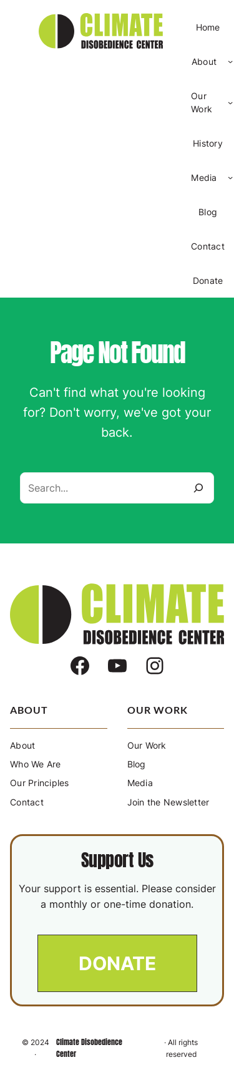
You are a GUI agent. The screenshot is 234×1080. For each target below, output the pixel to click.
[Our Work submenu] (230, 102)
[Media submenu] (230, 177)
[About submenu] (230, 61)
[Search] (198, 487)
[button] (117, 963)
